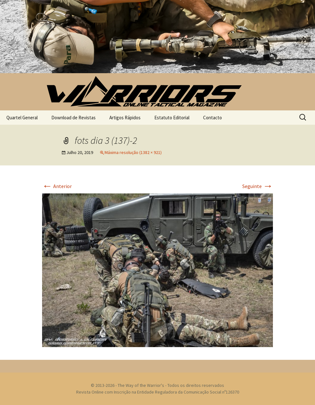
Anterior (57, 186)
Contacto (212, 118)
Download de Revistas (73, 118)
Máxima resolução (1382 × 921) (133, 152)
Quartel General (22, 118)
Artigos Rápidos (125, 118)
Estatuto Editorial (171, 118)
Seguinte (257, 186)
